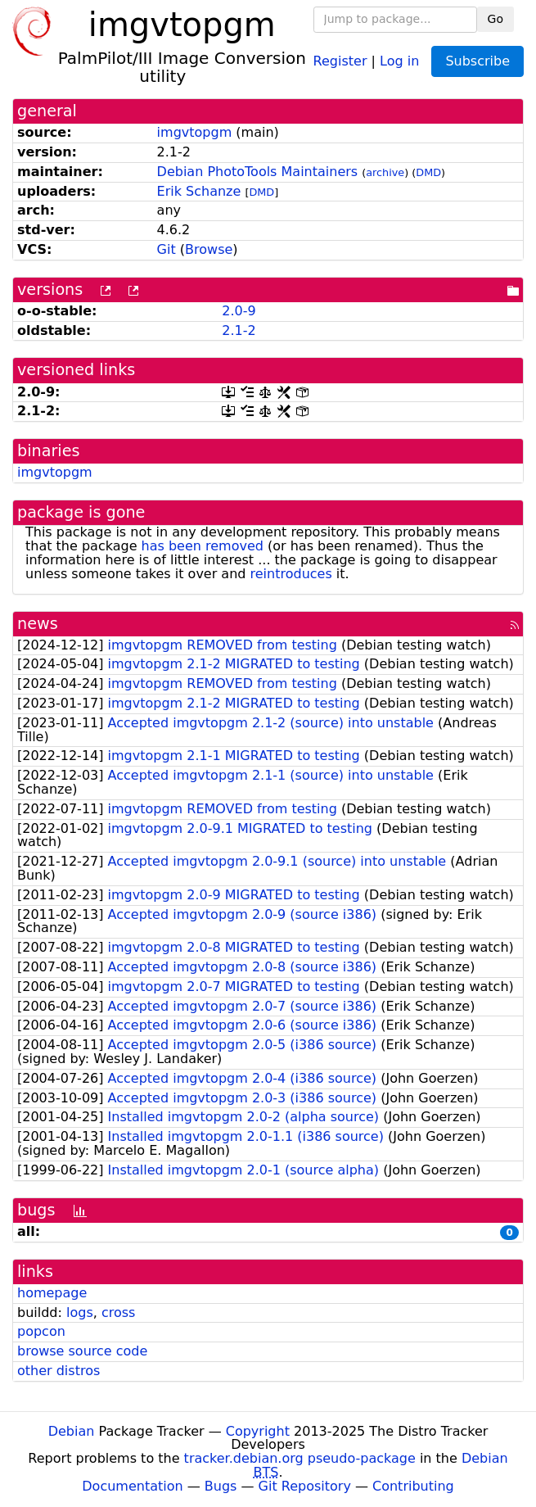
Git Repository (305, 1486)
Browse (208, 249)
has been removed (202, 546)
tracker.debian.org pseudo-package (300, 1458)
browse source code (82, 1351)
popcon (41, 1331)
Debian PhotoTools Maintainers (257, 171)
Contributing (413, 1486)
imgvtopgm (194, 132)
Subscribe (477, 61)
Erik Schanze (199, 191)
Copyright (258, 1431)
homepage (52, 1293)
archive (385, 172)
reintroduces (291, 574)
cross (118, 1312)
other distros (58, 1370)
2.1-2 (238, 330)
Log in (399, 60)
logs (79, 1312)
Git (166, 249)
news (37, 623)
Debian (71, 1431)
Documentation (132, 1486)
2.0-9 (238, 311)
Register (340, 60)
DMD (428, 172)
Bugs (221, 1486)
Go (495, 18)
